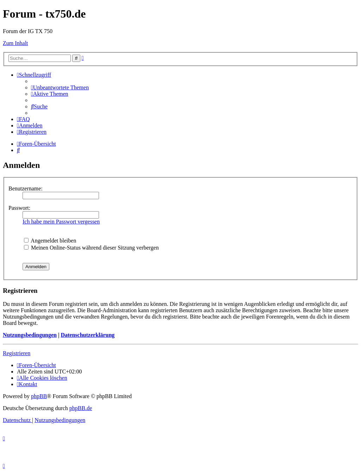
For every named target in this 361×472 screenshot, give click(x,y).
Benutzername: (25, 188)
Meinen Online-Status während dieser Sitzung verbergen (91, 248)
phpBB (39, 396)
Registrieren (16, 353)
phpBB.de (80, 408)
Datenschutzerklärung (87, 335)
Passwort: (19, 208)
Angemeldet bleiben (50, 241)
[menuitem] (60, 87)
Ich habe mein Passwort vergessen (61, 222)
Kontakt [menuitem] (27, 384)
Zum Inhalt (15, 43)
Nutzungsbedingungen (30, 335)
